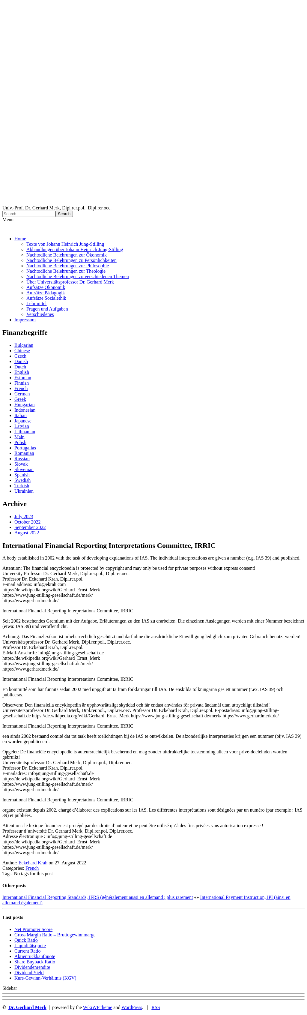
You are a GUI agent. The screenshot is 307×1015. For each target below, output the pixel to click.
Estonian (22, 377)
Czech (20, 356)
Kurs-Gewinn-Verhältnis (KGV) (45, 977)
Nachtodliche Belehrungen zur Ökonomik (66, 254)
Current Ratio (27, 950)
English (21, 372)
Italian (20, 415)
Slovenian (24, 469)
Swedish (22, 480)
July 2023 (23, 516)
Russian (22, 458)
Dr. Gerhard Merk (27, 1007)
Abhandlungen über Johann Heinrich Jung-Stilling (74, 249)
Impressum (25, 319)
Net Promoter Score (33, 929)
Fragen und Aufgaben (47, 308)
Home (20, 238)
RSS (155, 1007)
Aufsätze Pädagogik (45, 292)
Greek (20, 399)
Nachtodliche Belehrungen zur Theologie (66, 271)
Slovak (21, 464)
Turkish (21, 485)
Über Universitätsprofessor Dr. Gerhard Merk (70, 281)
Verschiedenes (40, 314)
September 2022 (30, 527)
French (21, 388)
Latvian (21, 426)
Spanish (22, 474)
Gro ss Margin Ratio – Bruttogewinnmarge (55, 934)
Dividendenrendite (32, 967)
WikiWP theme (97, 1007)
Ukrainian (24, 491)
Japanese (22, 420)
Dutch (20, 366)
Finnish (21, 383)
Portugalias (25, 447)
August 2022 (26, 532)
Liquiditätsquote (30, 945)
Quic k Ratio (26, 940)
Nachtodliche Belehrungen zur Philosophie (67, 265)
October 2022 (27, 521)
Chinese (22, 350)
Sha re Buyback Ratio (34, 961)
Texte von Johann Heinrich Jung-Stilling (65, 244)
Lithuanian (24, 431)
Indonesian (24, 410)
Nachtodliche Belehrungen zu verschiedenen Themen (77, 276)
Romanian (24, 453)
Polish (20, 442)
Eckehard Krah (33, 862)
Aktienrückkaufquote (34, 956)
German (22, 393)
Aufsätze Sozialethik (46, 298)
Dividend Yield (29, 972)
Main (19, 437)
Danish (21, 361)
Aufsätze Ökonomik (45, 287)
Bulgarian (23, 345)
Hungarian (24, 404)
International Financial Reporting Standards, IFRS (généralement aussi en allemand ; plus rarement (97, 897)
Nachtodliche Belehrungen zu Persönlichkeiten (71, 260)
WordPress (131, 1007)
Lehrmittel (36, 303)
